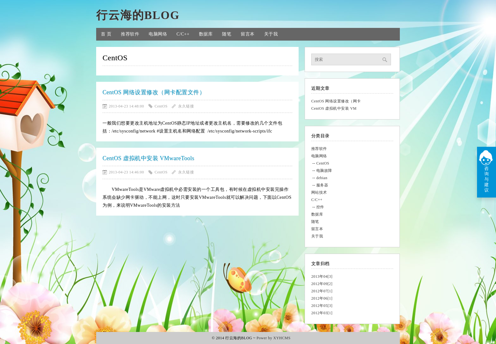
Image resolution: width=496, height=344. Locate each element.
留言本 (248, 34)
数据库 (206, 34)
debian (321, 178)
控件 (320, 207)
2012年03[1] (321, 313)
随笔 (226, 34)
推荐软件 (130, 34)
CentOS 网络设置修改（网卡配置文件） (153, 92)
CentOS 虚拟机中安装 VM (333, 108)
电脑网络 (158, 34)
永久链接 (186, 106)
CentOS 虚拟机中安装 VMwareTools (148, 158)
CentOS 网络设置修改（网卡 (336, 101)
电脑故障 (324, 170)
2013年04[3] (321, 276)
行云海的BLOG (138, 15)
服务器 (322, 185)
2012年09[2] (321, 284)
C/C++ (183, 34)
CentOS (322, 163)
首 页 (106, 34)
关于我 (271, 34)
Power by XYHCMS (274, 338)
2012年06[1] (321, 298)
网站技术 (319, 192)
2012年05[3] (321, 305)
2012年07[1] (321, 291)
